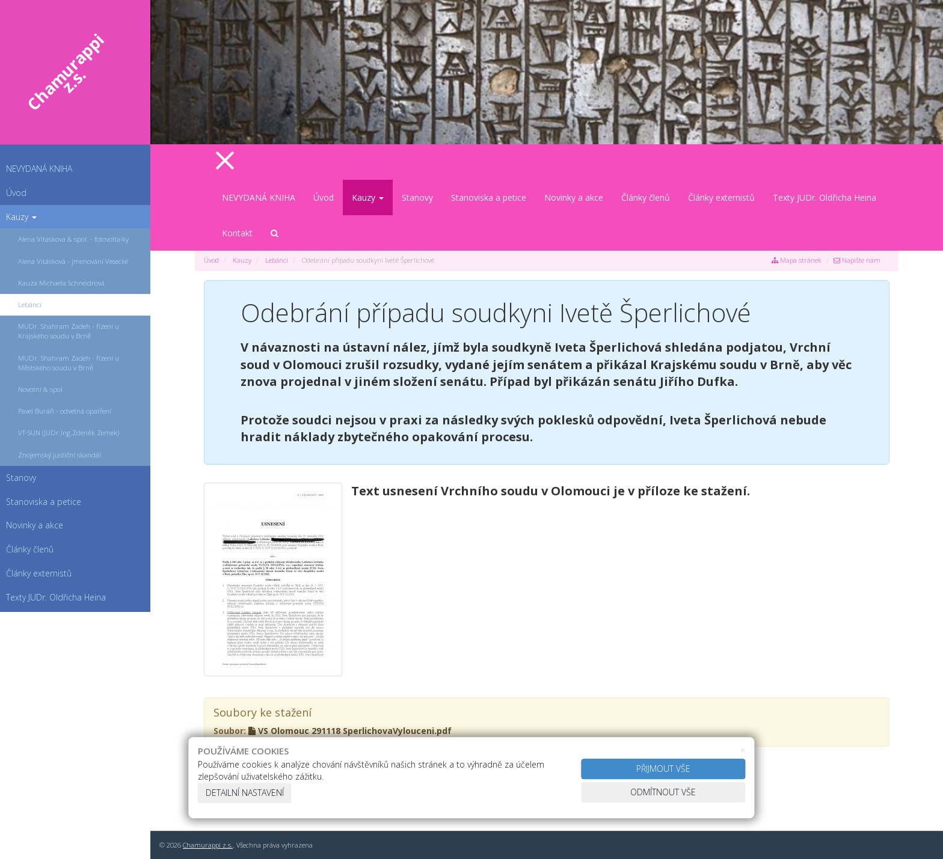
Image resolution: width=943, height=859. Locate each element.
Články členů (645, 197)
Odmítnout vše (663, 792)
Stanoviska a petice (488, 197)
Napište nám (857, 259)
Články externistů (721, 197)
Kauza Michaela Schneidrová (61, 282)
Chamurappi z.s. (208, 844)
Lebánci (29, 304)
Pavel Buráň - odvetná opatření (64, 410)
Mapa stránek (797, 259)
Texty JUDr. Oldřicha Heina (824, 197)
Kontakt (237, 233)
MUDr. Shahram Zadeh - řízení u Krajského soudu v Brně (68, 331)
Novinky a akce (573, 197)
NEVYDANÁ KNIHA (39, 168)
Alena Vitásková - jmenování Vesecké (73, 261)
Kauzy (21, 216)
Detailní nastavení (245, 792)
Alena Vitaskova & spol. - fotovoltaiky (73, 238)
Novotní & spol (40, 389)
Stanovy (417, 197)
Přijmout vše (663, 768)
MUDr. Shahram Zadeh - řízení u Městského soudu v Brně (68, 362)
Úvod (16, 192)
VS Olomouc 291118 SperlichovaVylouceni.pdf (350, 730)
